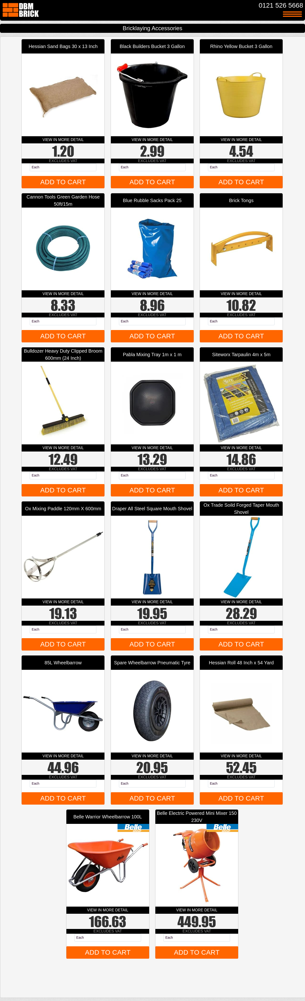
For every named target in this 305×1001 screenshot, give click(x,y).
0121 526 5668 (281, 5)
